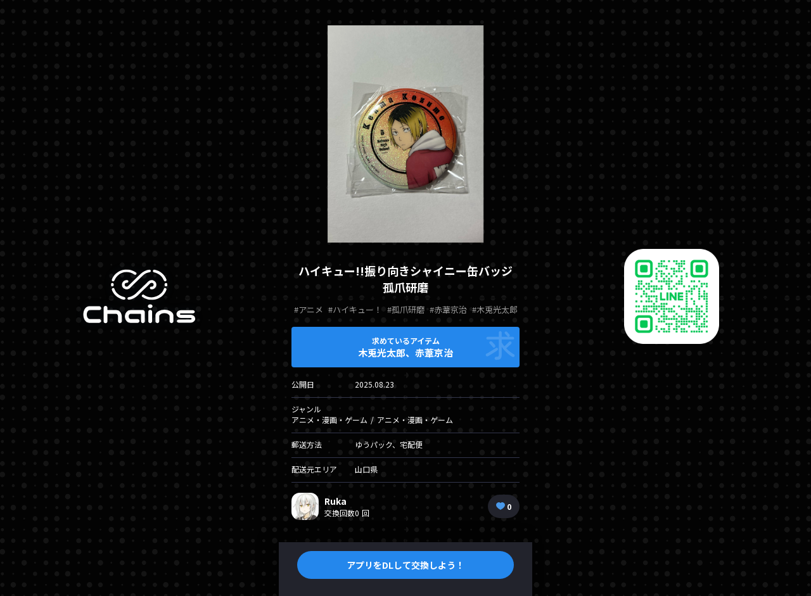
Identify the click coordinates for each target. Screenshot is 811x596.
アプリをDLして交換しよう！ (405, 565)
